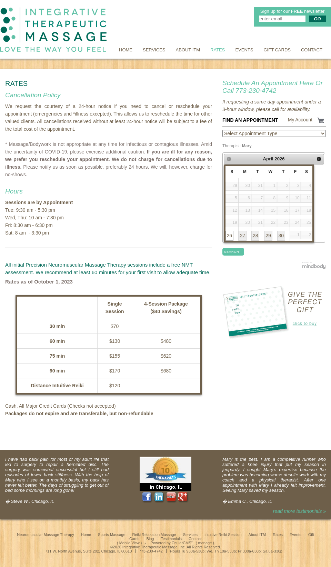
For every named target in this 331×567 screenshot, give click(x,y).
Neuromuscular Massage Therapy (45, 535)
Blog (150, 539)
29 (268, 235)
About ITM (188, 49)
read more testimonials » (299, 511)
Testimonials (171, 539)
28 (255, 235)
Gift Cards (277, 49)
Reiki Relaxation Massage (154, 535)
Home (125, 49)
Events (244, 49)
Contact (311, 49)
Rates (217, 49)
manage (205, 543)
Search (231, 251)
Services (154, 49)
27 (242, 235)
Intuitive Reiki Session (223, 535)
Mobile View (129, 543)
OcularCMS (182, 543)
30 (281, 235)
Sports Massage (111, 535)
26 (229, 235)
